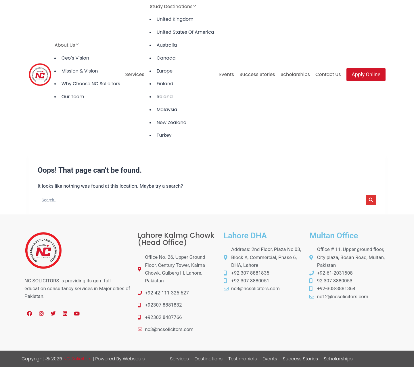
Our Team (73, 96)
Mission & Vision (80, 71)
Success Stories (257, 74)
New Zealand (172, 122)
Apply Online (366, 74)
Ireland (165, 96)
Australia (167, 45)
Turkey (164, 135)
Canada (166, 58)
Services (134, 74)
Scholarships (295, 74)
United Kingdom (175, 19)
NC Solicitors (77, 358)
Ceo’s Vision (75, 58)
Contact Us (328, 74)
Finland (165, 83)
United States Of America (185, 32)
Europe (164, 71)
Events (226, 74)
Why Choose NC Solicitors (91, 83)
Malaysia (167, 109)
